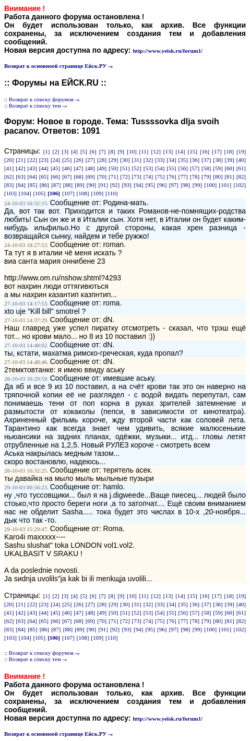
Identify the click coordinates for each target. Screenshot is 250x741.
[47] (78, 168)
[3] (65, 151)
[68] (78, 176)
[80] (217, 176)
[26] (78, 160)
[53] (148, 168)
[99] (197, 185)
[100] (210, 185)
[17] (216, 151)
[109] (97, 193)
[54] (159, 168)
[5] (83, 151)
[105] (39, 193)
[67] (67, 176)
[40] (241, 160)
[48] (90, 168)
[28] (101, 160)
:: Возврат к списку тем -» (35, 105)
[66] (55, 176)
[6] (93, 151)
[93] (126, 185)
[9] (120, 151)
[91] (103, 185)
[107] (68, 193)
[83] (9, 185)
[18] (229, 151)
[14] (180, 151)
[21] (20, 160)
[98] (185, 185)
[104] (25, 193)
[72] (124, 176)
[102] (239, 185)
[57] (194, 168)
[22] (32, 160)
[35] (183, 160)
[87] (56, 185)
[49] (101, 168)
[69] (90, 176)
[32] (148, 160)
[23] (44, 160)
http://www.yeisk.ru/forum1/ (168, 51)
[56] (183, 168)
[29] (113, 160)
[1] (46, 151)
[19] (241, 151)
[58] (206, 168)
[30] (124, 160)
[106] (53, 193)
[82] (241, 176)
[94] (138, 185)
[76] (171, 176)
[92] (115, 185)
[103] (10, 193)
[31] (136, 160)
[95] (150, 185)
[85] (32, 185)
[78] (194, 176)
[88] (68, 185)
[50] (113, 168)
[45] (55, 168)
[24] (55, 160)
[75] (159, 176)
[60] (229, 168)
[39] (229, 160)
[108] (83, 193)
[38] (217, 160)
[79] (206, 176)
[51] (124, 168)
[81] (229, 176)
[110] (111, 193)
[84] (21, 185)
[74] (148, 176)
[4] (74, 151)
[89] (79, 185)
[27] (90, 160)
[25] (67, 160)
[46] (67, 168)
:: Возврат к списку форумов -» (42, 99)
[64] (32, 176)
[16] (204, 151)
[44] (44, 168)
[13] (168, 151)
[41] (9, 168)
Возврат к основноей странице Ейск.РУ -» (58, 66)
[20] (9, 160)
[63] (20, 176)
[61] (241, 168)
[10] (131, 151)
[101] (225, 185)
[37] (206, 160)
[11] (144, 151)
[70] (101, 176)
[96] (161, 185)
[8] (112, 151)
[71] (113, 176)
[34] (171, 160)
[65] (44, 176)
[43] (32, 168)
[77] (183, 176)
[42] (20, 168)
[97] (173, 185)
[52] (136, 168)
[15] (192, 151)
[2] (55, 151)
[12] (156, 151)
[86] (44, 185)
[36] (194, 160)
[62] (9, 176)
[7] (102, 151)
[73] (136, 176)
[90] (91, 185)
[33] (159, 160)
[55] (171, 168)
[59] (217, 168)
